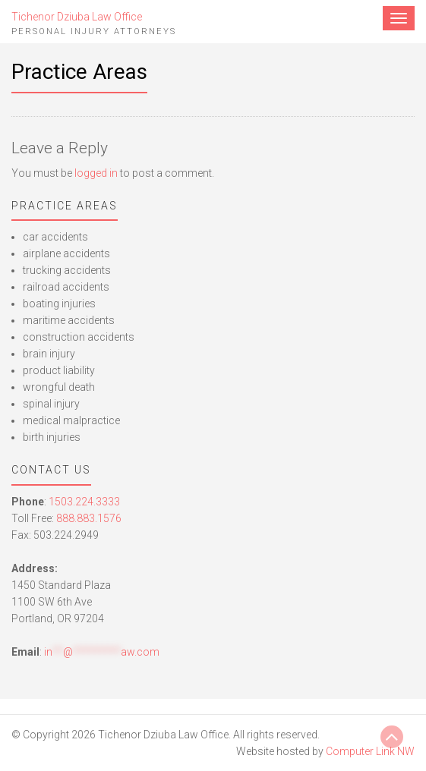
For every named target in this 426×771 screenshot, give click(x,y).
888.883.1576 (88, 518)
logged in (96, 173)
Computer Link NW (370, 751)
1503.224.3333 (84, 502)
